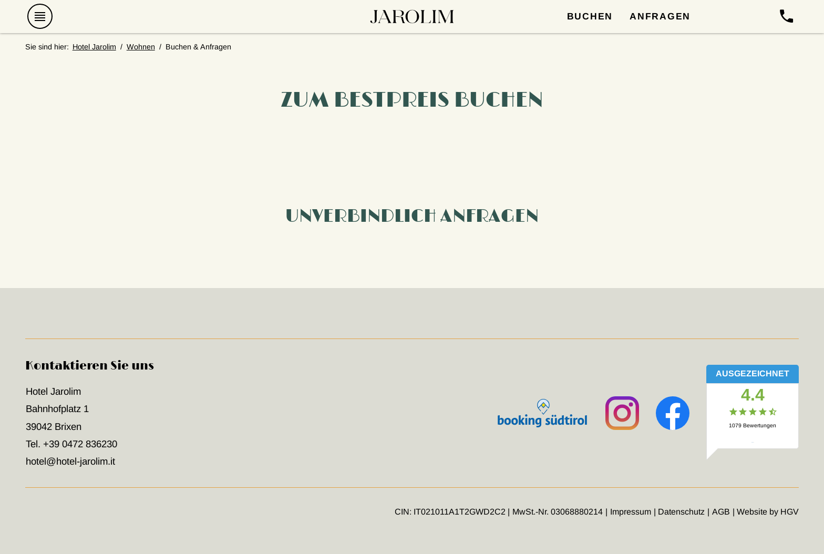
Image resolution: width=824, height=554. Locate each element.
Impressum (630, 511)
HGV (789, 511)
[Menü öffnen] (40, 17)
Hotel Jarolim (94, 47)
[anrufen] (786, 16)
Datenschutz (681, 511)
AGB (721, 511)
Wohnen (141, 47)
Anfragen (660, 16)
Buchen (590, 16)
